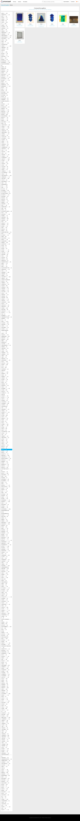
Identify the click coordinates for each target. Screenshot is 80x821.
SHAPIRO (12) (4, 683)
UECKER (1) (4, 750)
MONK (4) (4, 497)
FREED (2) (4, 263)
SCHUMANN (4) (5, 675)
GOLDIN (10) (4, 285)
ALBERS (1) (4, 25)
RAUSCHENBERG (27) (6, 626)
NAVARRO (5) (4, 531)
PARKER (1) (4, 574)
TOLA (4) (3, 732)
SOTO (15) (5, 701)
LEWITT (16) (4, 428)
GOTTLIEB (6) (5, 291)
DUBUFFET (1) (4, 220)
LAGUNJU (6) (4, 404)
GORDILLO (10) (4, 287)
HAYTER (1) (5, 312)
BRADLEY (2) (4, 108)
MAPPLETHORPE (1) (6, 458)
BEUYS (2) (4, 87)
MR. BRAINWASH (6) (5, 513)
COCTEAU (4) (4, 166)
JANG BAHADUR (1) (6, 345)
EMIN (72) (4, 227)
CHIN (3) (3, 153)
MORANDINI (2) (5, 500)
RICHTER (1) (4, 635)
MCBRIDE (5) (4, 477)
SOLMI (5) (4, 699)
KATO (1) (3, 366)
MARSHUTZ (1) (5, 464)
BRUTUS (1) (4, 117)
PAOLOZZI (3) (5, 571)
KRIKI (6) (3, 394)
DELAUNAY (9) (4, 196)
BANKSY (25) (3, 68)
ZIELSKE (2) (5, 806)
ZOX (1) (3, 808)
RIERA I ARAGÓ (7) (4, 637)
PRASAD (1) (5, 610)
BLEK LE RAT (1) (4, 93)
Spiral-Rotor (19, 41)
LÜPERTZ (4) (4, 445)
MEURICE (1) (5, 485)
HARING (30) (4, 308)
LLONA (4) (4, 439)
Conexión (72, 1)
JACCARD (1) (5, 343)
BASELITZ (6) (4, 75)
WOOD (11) (4, 784)
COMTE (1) (4, 169)
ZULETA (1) (5, 809)
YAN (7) (3, 797)
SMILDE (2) (5, 695)
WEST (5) (4, 776)
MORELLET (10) (5, 501)
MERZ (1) (3, 482)
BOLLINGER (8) (4, 98)
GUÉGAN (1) (4, 300)
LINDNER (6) (4, 436)
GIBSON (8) (4, 278)
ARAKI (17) (5, 43)
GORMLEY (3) (5, 290)
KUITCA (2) (5, 397)
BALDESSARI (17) (5, 60)
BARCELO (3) (4, 69)
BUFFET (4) (4, 120)
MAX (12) (3, 476)
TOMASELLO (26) (5, 735)
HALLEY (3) (4, 303)
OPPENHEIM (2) (5, 559)
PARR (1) (4, 576)
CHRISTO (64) (5, 159)
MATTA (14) (4, 473)
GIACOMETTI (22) (5, 276)
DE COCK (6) (4, 188)
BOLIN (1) (3, 96)
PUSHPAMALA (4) (4, 614)
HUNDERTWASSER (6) (4, 331)
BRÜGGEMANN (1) (5, 115)
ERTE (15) (5, 233)
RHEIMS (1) (4, 632)
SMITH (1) (3, 696)
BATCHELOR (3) (5, 78)
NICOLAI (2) (6, 540)
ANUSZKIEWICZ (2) (6, 37)
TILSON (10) (4, 724)
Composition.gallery (5, 5)
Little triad (52, 24)
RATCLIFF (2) (4, 625)
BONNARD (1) (4, 99)
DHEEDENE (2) (5, 203)
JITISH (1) (4, 349)
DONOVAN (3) (4, 217)
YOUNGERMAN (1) (5, 800)
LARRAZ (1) (4, 410)
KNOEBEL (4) (4, 383)
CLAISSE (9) (5, 160)
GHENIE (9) (4, 275)
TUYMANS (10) (4, 744)
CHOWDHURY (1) (5, 157)
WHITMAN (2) (5, 779)
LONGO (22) (4, 442)
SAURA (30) (4, 668)
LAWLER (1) (4, 413)
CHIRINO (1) (4, 156)
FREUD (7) (4, 264)
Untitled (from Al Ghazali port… (41, 25)
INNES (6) (4, 340)
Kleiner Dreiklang (30, 24)
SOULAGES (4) (5, 702)
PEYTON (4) (4, 589)
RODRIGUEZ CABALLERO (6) (6, 647)
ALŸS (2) (4, 29)
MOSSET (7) (4, 507)
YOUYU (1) (3, 802)
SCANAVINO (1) (5, 669)
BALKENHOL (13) (5, 62)
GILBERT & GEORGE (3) (5, 279)
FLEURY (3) (4, 248)
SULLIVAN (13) (5, 714)
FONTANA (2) (4, 254)
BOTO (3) (4, 105)
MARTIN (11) (4, 467)
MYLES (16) (4, 526)
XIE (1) (3, 796)
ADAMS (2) (4, 19)
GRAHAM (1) (4, 296)
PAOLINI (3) (4, 570)
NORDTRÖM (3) (5, 550)
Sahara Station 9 (73, 24)
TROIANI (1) (4, 739)
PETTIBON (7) (5, 587)
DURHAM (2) (4, 224)
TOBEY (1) (4, 730)
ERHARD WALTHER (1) (6, 232)
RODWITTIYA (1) (5, 648)
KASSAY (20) (4, 364)
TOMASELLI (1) (4, 733)
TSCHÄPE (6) (4, 741)
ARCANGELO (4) (4, 44)
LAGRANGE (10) (5, 403)
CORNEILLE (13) (5, 171)
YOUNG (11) (4, 799)
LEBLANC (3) (4, 418)
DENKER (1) (4, 202)
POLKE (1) (4, 602)
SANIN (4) (4, 663)
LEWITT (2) (3, 430)
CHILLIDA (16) (5, 151)
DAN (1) (4, 187)
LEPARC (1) (4, 427)
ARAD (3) (3, 41)
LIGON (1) (4, 433)
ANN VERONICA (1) (6, 35)
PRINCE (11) (4, 611)
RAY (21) (3, 628)
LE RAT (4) (3, 416)
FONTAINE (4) (4, 252)
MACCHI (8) (4, 446)
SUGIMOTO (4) (5, 712)
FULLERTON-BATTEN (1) (6, 267)
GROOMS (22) (4, 297)
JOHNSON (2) (4, 354)
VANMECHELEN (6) (5, 760)
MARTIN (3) (5, 465)
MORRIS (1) (4, 506)
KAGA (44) (4, 361)
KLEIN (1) (3, 382)
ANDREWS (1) (5, 34)
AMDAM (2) (4, 31)
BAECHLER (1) (5, 56)
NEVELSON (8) (5, 537)
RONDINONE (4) (5, 651)
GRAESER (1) (4, 294)
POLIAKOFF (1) (5, 601)
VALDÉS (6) (4, 751)
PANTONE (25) (5, 568)
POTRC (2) (4, 608)
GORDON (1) (5, 288)
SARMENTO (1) (5, 666)
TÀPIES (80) (4, 721)
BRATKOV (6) (5, 111)
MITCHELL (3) (4, 494)
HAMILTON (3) (5, 305)
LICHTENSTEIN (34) (5, 431)
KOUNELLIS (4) (5, 392)
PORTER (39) (4, 607)
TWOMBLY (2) (4, 745)
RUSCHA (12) (4, 660)
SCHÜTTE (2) (5, 677)
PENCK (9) (3, 580)
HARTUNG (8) (4, 309)
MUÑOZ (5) (4, 519)
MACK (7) (4, 449)
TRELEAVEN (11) (5, 736)
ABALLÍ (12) (4, 13)
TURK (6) (3, 742)
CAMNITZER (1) (5, 130)
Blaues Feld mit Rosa (19, 24)
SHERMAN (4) (4, 686)
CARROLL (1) (5, 133)
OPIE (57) (4, 558)
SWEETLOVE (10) (5, 717)
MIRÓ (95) (4, 492)
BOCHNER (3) (4, 95)
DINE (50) (3, 208)
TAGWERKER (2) (5, 718)
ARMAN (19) (6, 46)
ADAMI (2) (4, 17)
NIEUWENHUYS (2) (6, 544)
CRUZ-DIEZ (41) (5, 178)
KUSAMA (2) (4, 400)
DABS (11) (4, 182)
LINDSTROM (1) (5, 437)
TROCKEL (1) (5, 738)
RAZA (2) (3, 629)
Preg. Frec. (49, 817)
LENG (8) (4, 425)
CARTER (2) (4, 135)
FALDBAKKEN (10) (5, 241)
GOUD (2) (4, 293)
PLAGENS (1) (4, 598)
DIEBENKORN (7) (5, 206)
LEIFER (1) (3, 421)
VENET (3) (4, 766)
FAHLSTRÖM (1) (5, 238)
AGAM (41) (4, 22)
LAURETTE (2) (5, 412)
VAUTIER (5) (5, 765)
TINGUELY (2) (4, 727)
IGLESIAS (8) (4, 334)
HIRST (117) (4, 321)
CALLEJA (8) (4, 129)
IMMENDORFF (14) (5, 336)
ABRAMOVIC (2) (5, 14)
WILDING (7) (4, 781)
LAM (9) (4, 407)
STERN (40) (4, 708)
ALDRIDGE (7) (4, 28)
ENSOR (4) (4, 230)
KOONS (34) (4, 389)
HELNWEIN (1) (5, 315)
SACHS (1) (3, 662)
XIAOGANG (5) (5, 794)
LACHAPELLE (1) (5, 401)
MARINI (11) (4, 462)
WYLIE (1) (3, 793)
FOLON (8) (5, 251)
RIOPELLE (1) (5, 640)
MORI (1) (4, 503)
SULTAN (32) (4, 715)
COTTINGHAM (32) (6, 172)
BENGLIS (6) (4, 83)
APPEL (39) (4, 40)
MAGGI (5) (4, 452)
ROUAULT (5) (5, 656)
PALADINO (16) (5, 565)
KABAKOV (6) (4, 358)
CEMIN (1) (4, 141)
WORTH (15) (4, 788)
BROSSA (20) (4, 114)
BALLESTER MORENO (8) (6, 64)
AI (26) (3, 23)
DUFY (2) (3, 221)
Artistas (14, 1)
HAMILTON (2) (5, 306)
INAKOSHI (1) (4, 337)
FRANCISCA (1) (4, 260)
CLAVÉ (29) (4, 162)
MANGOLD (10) (5, 455)
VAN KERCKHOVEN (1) (6, 755)
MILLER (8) (4, 488)
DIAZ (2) (4, 205)
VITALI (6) (4, 769)
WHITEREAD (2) (5, 778)
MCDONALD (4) (5, 479)
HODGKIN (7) (5, 324)
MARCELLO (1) (5, 459)
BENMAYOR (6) (4, 84)
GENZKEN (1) (4, 273)
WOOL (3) (5, 787)
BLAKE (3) (4, 90)
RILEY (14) (4, 638)
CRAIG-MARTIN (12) (6, 175)
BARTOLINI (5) (5, 74)
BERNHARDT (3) (5, 86)
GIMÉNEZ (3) (4, 282)
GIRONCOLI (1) (5, 284)
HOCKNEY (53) (5, 322)
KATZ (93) (3, 367)
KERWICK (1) (4, 373)
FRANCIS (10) (4, 258)
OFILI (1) (3, 553)
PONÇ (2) (3, 605)
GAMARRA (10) (5, 272)
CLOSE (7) (4, 165)
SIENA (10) (4, 689)
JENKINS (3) (4, 346)
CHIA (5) (4, 150)
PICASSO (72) (4, 590)
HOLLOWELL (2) (4, 327)
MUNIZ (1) (3, 517)
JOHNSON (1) (4, 352)
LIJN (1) (3, 434)
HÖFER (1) (4, 325)
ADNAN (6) (4, 20)
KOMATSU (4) (4, 385)
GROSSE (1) (5, 299)
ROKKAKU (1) (4, 650)
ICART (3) (4, 333)
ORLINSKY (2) (5, 561)
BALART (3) (4, 59)
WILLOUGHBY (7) (5, 782)
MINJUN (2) (4, 489)
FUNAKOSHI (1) (5, 269)
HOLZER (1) (4, 328)
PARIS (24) (4, 573)
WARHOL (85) (4, 772)
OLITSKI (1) (4, 556)
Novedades (25, 1)
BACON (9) (4, 53)
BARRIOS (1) (4, 71)
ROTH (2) (4, 654)
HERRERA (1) (5, 318)
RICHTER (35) (5, 634)
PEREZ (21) (4, 583)
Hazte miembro (66, 1)
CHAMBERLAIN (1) (5, 147)
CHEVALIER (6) (5, 148)
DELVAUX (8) (4, 197)
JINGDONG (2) (4, 348)
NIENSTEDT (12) (5, 543)
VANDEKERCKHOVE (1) (6, 759)
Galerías (19, 1)
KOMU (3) (4, 386)
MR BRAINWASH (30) (5, 510)
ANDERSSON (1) (5, 32)
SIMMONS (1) (4, 690)
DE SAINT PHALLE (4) (5, 193)
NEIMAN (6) (4, 535)
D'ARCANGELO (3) (5, 181)
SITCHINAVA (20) (5, 693)
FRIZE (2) (4, 266)
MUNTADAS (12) (5, 522)
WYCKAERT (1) (5, 791)
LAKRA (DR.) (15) (4, 406)
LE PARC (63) (4, 415)
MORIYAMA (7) (5, 504)
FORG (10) (4, 255)
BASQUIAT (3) (5, 77)
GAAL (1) (4, 270)
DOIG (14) (4, 212)
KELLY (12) (4, 372)
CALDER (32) (5, 127)
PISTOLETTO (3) (6, 596)
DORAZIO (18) (4, 218)
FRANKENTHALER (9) (6, 261)
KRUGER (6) (4, 395)
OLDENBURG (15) (5, 555)
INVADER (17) (3, 342)
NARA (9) (4, 528)
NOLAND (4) (4, 547)
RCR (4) (2, 631)
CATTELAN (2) (5, 138)
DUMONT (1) (4, 223)
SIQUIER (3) (4, 692)
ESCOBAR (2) (5, 235)
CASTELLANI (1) (5, 136)
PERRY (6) (4, 586)
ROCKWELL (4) (5, 644)
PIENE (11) (4, 592)
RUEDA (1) (4, 657)
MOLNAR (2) (4, 495)
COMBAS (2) (4, 168)
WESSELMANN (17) (5, 775)
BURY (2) (3, 123)
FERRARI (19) (4, 242)
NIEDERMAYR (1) (5, 541)
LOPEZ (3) (4, 443)
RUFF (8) (4, 659)
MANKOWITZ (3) (5, 456)
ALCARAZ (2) (4, 26)
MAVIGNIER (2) (5, 474)
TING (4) (4, 726)
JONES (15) (4, 355)
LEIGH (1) (4, 422)
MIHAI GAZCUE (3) (5, 486)
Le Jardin (63, 24)
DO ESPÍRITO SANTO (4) (6, 211)
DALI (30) (4, 185)
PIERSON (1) (4, 593)
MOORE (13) (4, 498)
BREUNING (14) (4, 112)
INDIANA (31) (4, 339)
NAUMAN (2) (4, 529)
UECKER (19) (5, 748)
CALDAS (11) (5, 126)
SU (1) (3, 711)
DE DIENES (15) (5, 190)
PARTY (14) (4, 577)
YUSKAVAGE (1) (4, 803)
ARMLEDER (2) (4, 47)
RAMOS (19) (4, 623)
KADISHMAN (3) (5, 360)
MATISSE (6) (4, 471)
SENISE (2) (4, 680)
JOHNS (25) (4, 351)
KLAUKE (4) (4, 379)
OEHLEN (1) (4, 552)
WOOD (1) (4, 785)
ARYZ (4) (2, 50)
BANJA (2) (3, 66)
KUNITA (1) (4, 398)
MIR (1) (4, 491)
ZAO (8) (4, 805)
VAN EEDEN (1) (5, 753)
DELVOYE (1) (4, 199)
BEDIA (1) (3, 81)
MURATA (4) (4, 525)
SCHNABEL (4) (4, 672)
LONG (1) (4, 440)
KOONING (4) (5, 388)
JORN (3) (3, 357)
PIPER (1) (4, 595)
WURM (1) (4, 790)
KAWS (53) (3, 370)
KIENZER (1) (4, 376)
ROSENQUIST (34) (5, 653)
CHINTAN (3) (5, 154)
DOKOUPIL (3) (5, 214)
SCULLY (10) (4, 678)
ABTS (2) (4, 16)
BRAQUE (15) (5, 109)
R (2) (2, 617)
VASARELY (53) (5, 762)
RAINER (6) (4, 622)
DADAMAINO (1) (4, 184)
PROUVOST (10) (5, 613)
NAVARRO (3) (4, 532)
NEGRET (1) (4, 534)
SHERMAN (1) (4, 684)
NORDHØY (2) (5, 549)
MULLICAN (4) (4, 516)
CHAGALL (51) (4, 145)
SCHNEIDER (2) (5, 674)
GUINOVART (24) (5, 302)
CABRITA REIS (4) (5, 124)
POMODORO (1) (5, 604)
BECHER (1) (5, 80)
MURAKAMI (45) (5, 523)
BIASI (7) (4, 89)
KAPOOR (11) (4, 363)
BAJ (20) (3, 57)
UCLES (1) (4, 747)
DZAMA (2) (4, 226)
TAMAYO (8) (4, 720)
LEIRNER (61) (4, 424)
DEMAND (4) (4, 200)
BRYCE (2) (4, 118)
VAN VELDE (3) (4, 757)
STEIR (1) (3, 705)
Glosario (46, 817)
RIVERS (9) (4, 641)
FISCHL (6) (3, 245)
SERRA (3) (4, 681)
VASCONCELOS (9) (5, 763)
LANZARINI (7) (5, 409)
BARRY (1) (4, 72)
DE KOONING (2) (5, 191)
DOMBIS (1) (4, 215)
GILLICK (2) (4, 281)
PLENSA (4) (4, 599)
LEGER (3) (4, 419)
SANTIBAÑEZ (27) (5, 665)
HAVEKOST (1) (5, 311)
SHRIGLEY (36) (4, 687)
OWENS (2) (4, 564)
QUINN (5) (4, 616)
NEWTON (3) (4, 538)
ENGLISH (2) (4, 229)
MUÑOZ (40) (4, 520)
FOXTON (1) (4, 257)
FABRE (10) (3, 236)
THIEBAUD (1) (5, 723)
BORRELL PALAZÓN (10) (6, 102)
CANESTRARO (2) (5, 132)
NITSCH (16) (5, 546)
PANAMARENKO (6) (4, 567)
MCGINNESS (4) (5, 480)
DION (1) (3, 209)
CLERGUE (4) (4, 163)
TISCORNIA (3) (4, 729)
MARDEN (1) (4, 461)
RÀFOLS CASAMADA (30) (6, 620)
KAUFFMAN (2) (4, 369)
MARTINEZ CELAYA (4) (6, 469)
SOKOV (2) (4, 698)
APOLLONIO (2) (5, 38)
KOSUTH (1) (4, 391)
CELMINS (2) (4, 139)
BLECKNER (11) (4, 92)
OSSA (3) (4, 562)
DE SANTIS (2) (5, 194)
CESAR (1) (4, 142)
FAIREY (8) (4, 239)
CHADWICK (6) (4, 144)
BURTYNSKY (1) (5, 121)
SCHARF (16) (4, 671)
